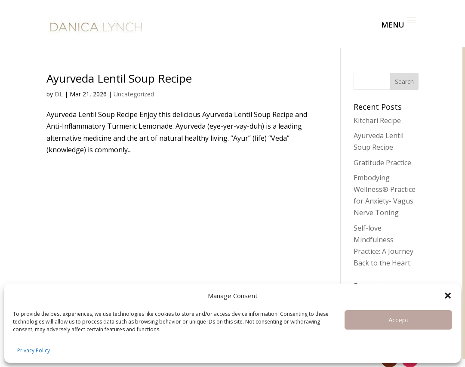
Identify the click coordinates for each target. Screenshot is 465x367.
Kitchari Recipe (377, 107)
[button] (447, 295)
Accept (398, 319)
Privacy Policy (33, 350)
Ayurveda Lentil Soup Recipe (119, 65)
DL (59, 81)
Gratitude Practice (382, 149)
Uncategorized (134, 81)
